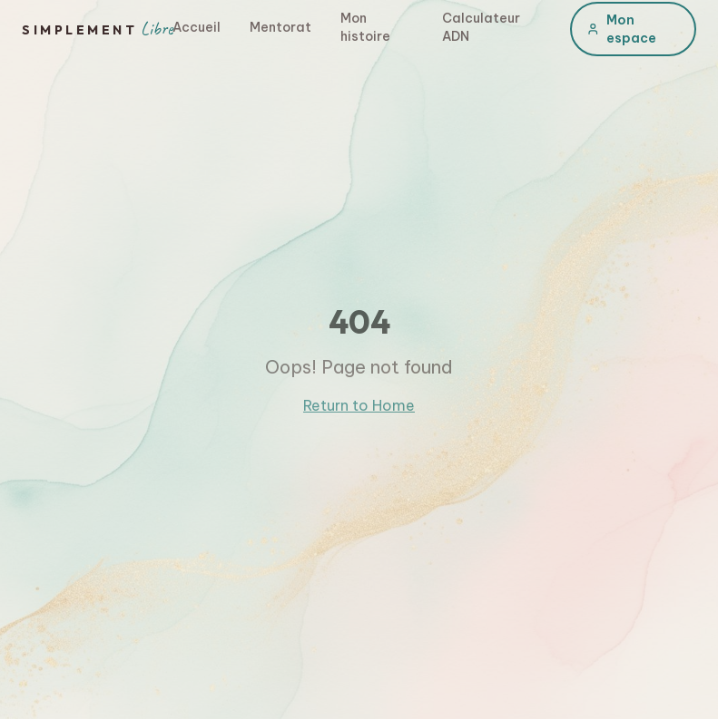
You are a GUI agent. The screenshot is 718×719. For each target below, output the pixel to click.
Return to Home (359, 405)
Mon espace (621, 29)
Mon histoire (365, 27)
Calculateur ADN (481, 27)
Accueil (196, 27)
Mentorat (280, 27)
